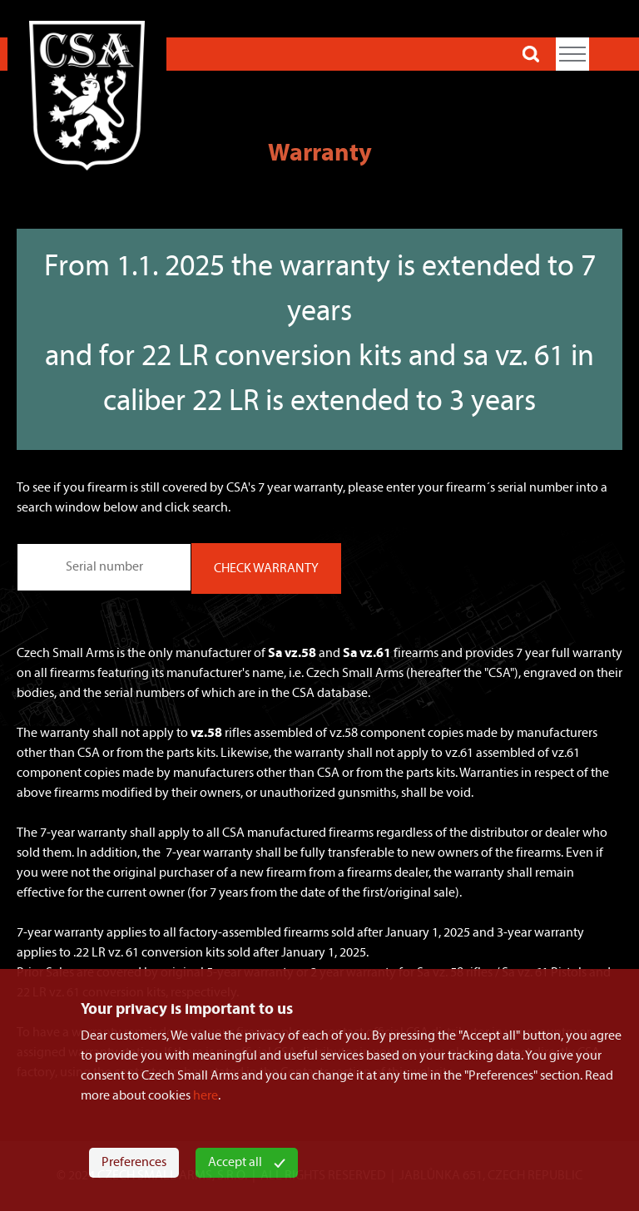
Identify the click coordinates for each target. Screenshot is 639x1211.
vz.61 (459, 753)
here (205, 1096)
